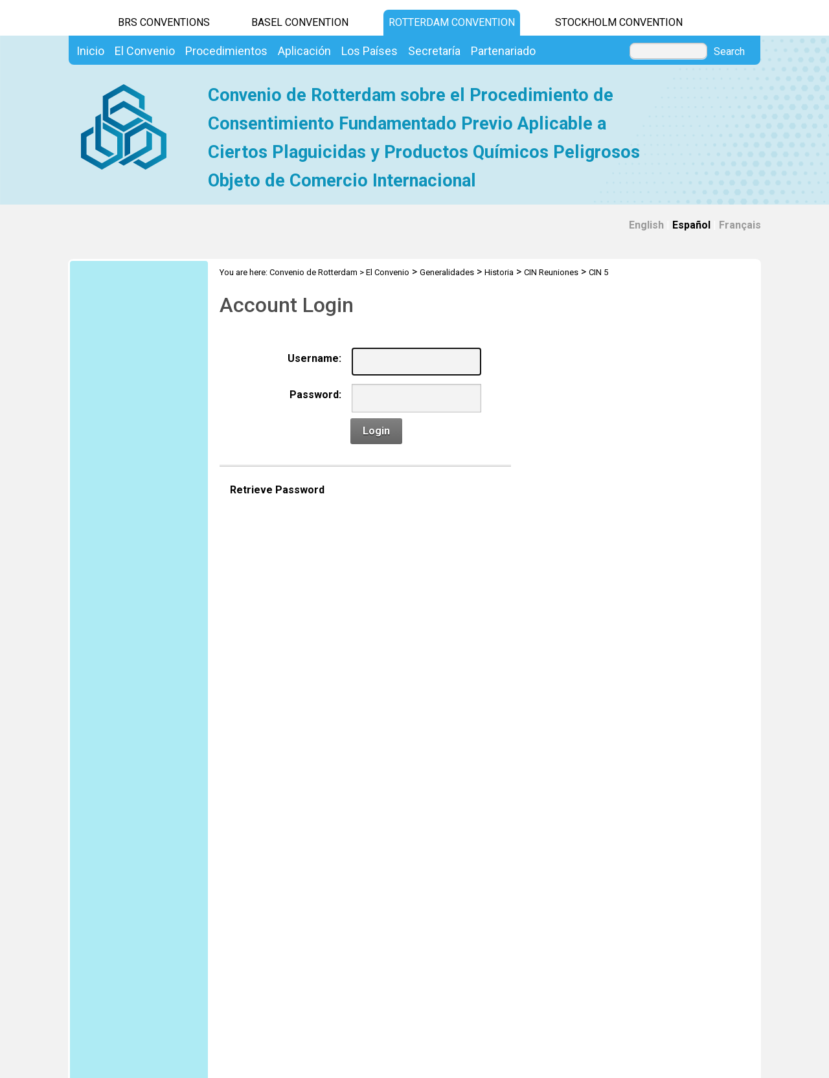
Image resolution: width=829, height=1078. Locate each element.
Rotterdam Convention (452, 22)
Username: (314, 358)
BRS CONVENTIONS (164, 22)
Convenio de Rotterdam (313, 272)
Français (740, 225)
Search (729, 52)
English (646, 225)
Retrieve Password (277, 490)
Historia (499, 272)
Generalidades (447, 272)
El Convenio (387, 272)
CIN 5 (598, 272)
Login (376, 431)
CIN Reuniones (551, 272)
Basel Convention (299, 22)
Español (691, 225)
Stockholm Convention (619, 22)
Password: (315, 394)
